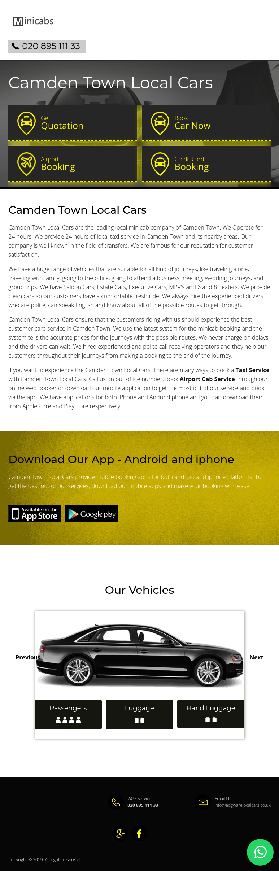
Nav (259, 27)
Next (256, 657)
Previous (28, 657)
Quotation (85, 122)
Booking (85, 164)
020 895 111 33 (51, 46)
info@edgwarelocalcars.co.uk (242, 805)
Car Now (219, 122)
